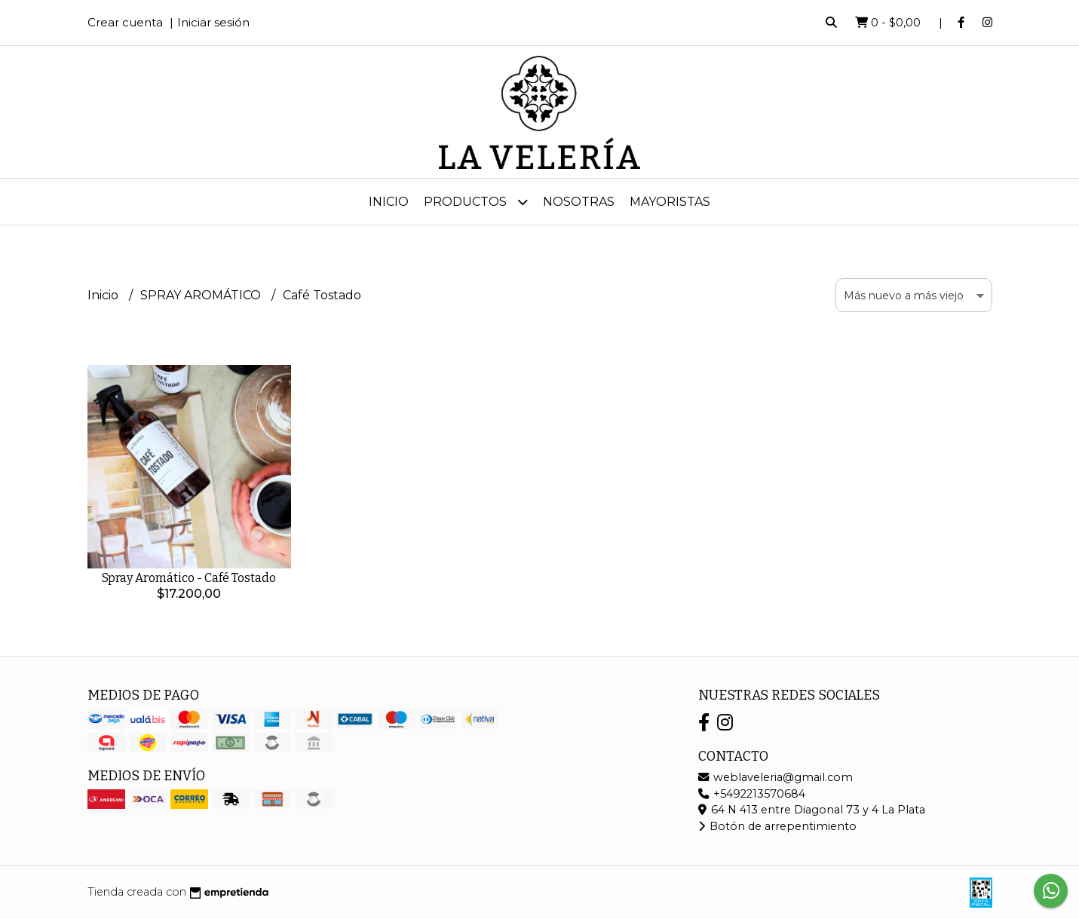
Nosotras (579, 202)
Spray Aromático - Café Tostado (189, 578)
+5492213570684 (751, 794)
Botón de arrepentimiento (777, 826)
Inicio (389, 202)
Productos (476, 202)
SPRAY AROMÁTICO (202, 295)
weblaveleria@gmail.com (775, 777)
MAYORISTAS (670, 202)
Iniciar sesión (213, 22)
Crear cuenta (125, 22)
